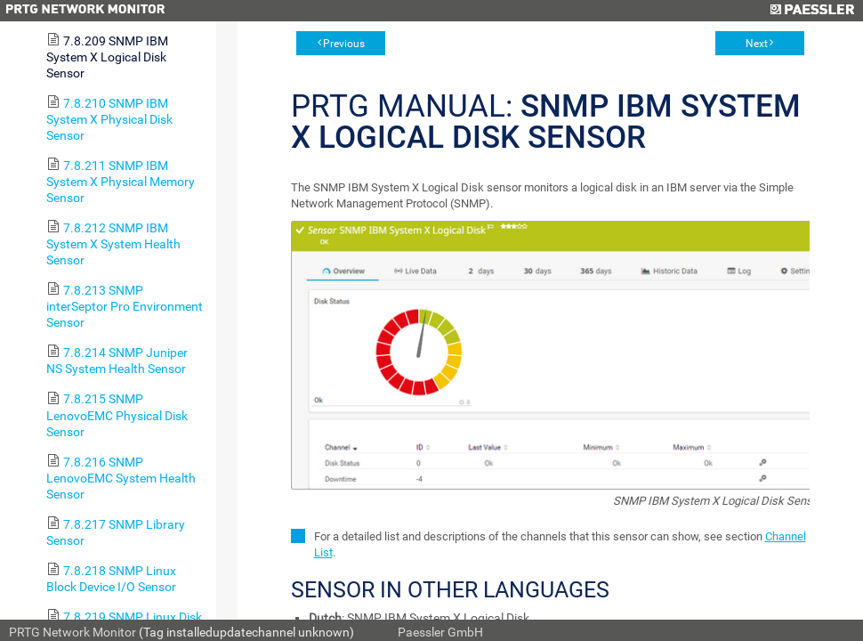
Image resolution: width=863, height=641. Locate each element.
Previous (344, 43)
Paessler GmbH (440, 632)
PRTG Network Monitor (72, 632)
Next (757, 43)
